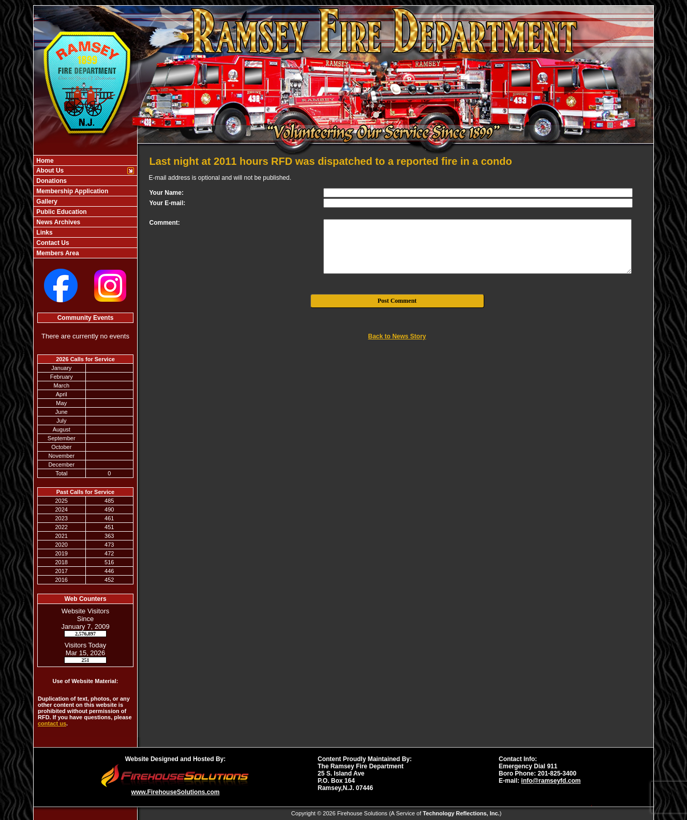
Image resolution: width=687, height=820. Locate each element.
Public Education (61, 211)
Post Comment (397, 300)
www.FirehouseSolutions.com (175, 792)
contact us (52, 723)
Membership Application (71, 191)
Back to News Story (397, 336)
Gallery (46, 201)
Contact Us (52, 242)
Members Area (57, 253)
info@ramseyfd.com (550, 780)
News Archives (57, 222)
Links (44, 232)
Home (44, 160)
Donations (51, 180)
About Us (49, 170)
